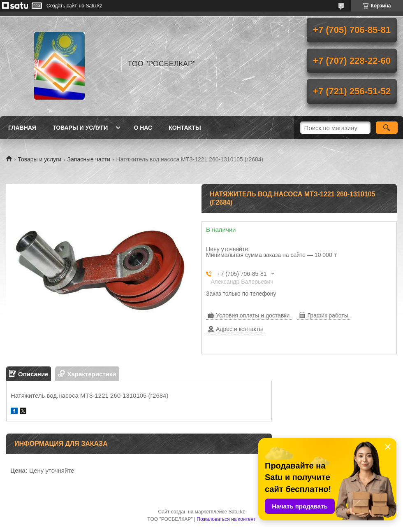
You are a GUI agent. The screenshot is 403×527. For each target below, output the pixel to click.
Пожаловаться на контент (226, 519)
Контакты (185, 127)
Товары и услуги (80, 127)
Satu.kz (236, 512)
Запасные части (88, 159)
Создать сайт (61, 6)
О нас (143, 127)
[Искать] (387, 127)
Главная (22, 127)
